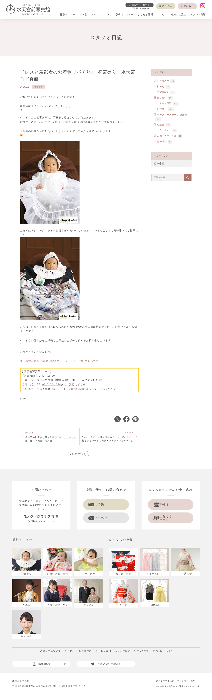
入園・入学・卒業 (165, 136)
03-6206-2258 (51, 384)
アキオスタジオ (110, 670)
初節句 (159, 86)
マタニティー (163, 130)
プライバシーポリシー (187, 687)
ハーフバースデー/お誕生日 (170, 114)
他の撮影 (160, 141)
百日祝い (160, 97)
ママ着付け (166, 505)
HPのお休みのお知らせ (79, 389)
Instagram (49, 670)
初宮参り (38, 87)
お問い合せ (187, 6)
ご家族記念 (161, 92)
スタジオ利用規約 (163, 687)
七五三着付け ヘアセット (168, 520)
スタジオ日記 (163, 103)
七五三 (159, 124)
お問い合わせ (103, 520)
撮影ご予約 (165, 6)
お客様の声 (161, 81)
